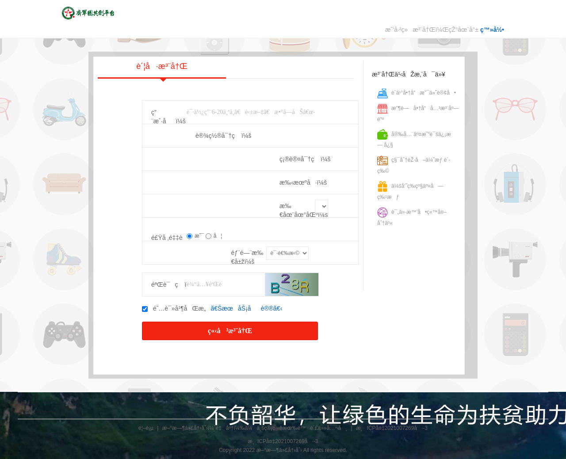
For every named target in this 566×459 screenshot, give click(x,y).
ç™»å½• (492, 29)
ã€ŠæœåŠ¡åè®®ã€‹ (247, 308)
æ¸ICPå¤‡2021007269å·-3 (392, 428)
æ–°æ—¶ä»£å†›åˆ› (279, 450)
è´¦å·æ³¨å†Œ (161, 70)
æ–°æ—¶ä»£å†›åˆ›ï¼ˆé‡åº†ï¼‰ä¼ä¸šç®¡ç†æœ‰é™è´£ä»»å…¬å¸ (254, 428)
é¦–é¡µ (145, 428)
